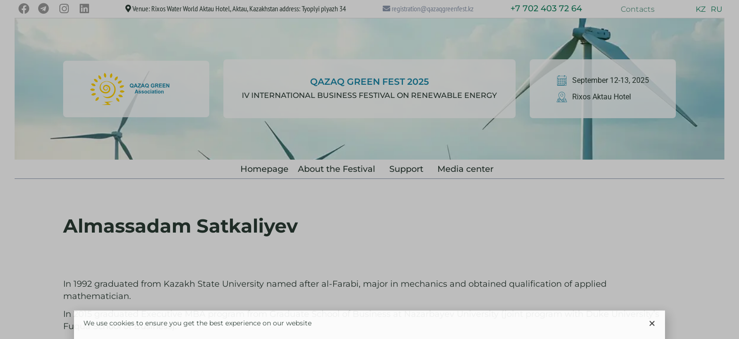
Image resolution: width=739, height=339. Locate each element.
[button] (652, 327)
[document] (369, 169)
